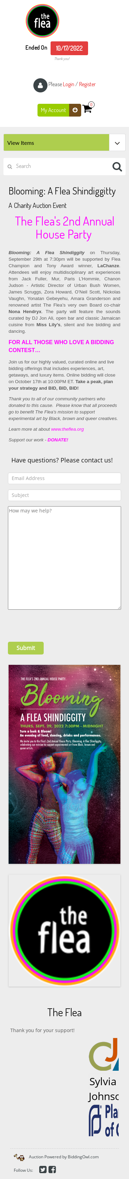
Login (68, 84)
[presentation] (60, 623)
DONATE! (57, 439)
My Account (61, 110)
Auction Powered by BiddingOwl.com (64, 1157)
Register (87, 84)
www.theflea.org (68, 429)
